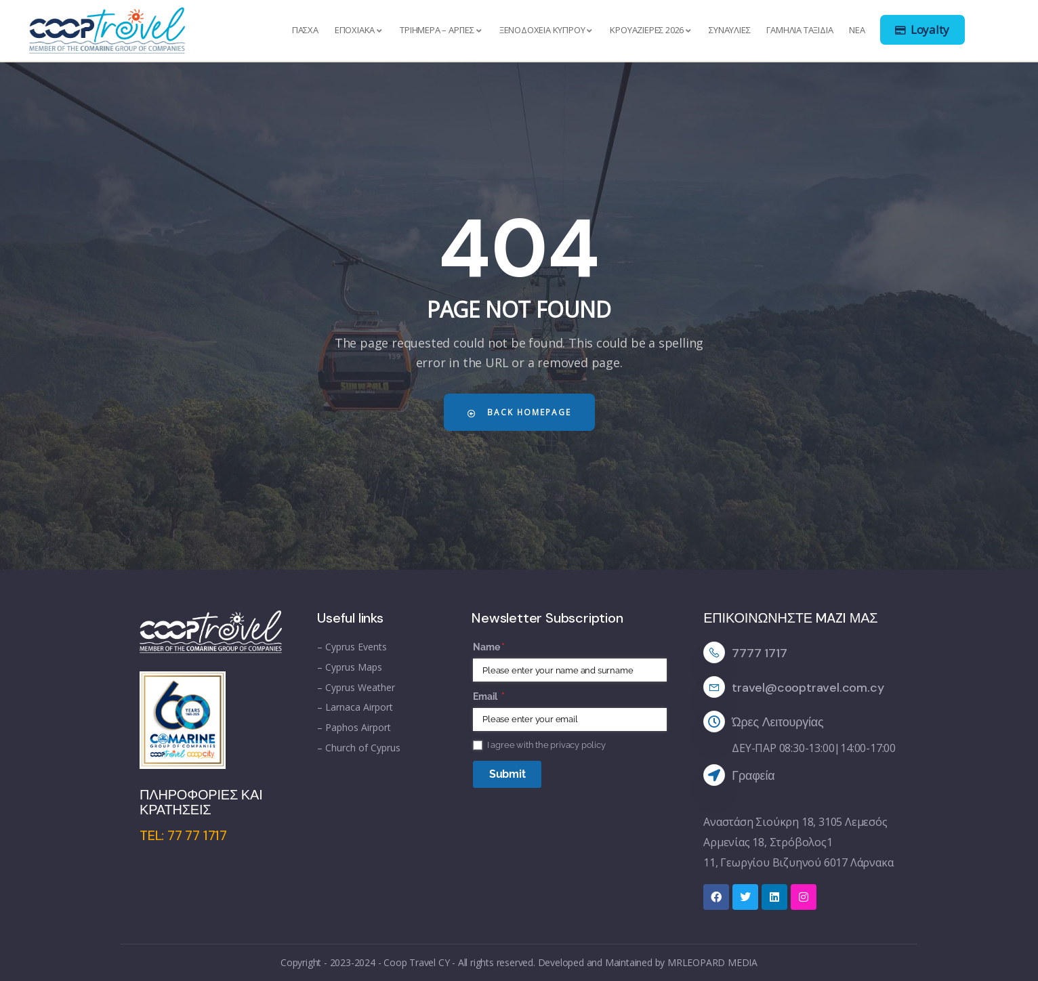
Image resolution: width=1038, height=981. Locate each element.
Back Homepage (519, 412)
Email (507, 697)
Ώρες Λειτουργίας (777, 722)
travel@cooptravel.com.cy (808, 688)
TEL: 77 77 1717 (183, 835)
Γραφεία (753, 776)
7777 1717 (759, 653)
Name (507, 647)
